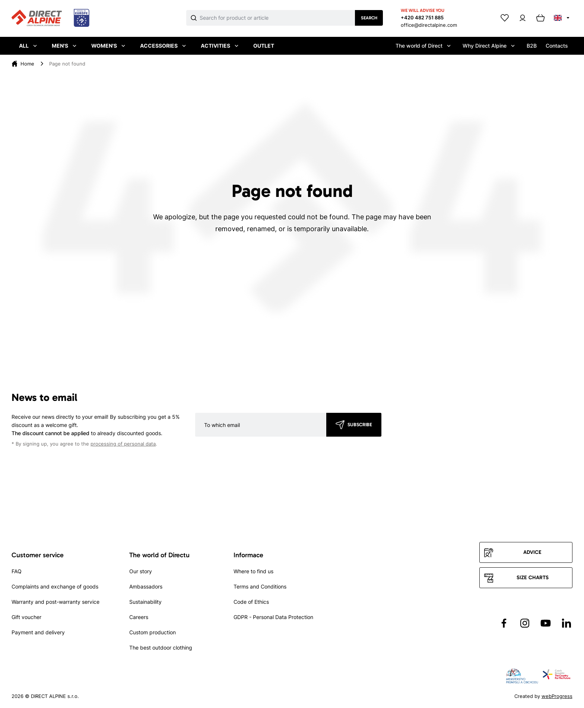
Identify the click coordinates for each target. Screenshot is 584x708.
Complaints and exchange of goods (55, 586)
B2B (532, 45)
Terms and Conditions (260, 586)
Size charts (533, 577)
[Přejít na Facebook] (504, 623)
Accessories (163, 45)
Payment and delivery (38, 632)
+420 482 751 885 (422, 17)
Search (369, 17)
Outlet (263, 45)
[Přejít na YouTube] (546, 623)
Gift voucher (26, 617)
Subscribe (359, 424)
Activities (219, 45)
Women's (108, 45)
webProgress (557, 696)
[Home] (27, 64)
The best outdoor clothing (160, 647)
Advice (532, 552)
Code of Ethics (251, 602)
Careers (138, 617)
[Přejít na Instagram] (525, 623)
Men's (64, 45)
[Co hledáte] (277, 18)
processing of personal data (123, 444)
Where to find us (253, 571)
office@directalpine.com (429, 25)
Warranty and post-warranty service (55, 602)
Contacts (557, 45)
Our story (140, 571)
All (28, 45)
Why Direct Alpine (489, 45)
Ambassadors (145, 586)
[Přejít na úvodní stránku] (50, 18)
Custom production (152, 632)
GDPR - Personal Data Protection (273, 617)
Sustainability (145, 602)
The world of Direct (423, 45)
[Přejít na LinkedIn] (566, 623)
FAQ (17, 571)
